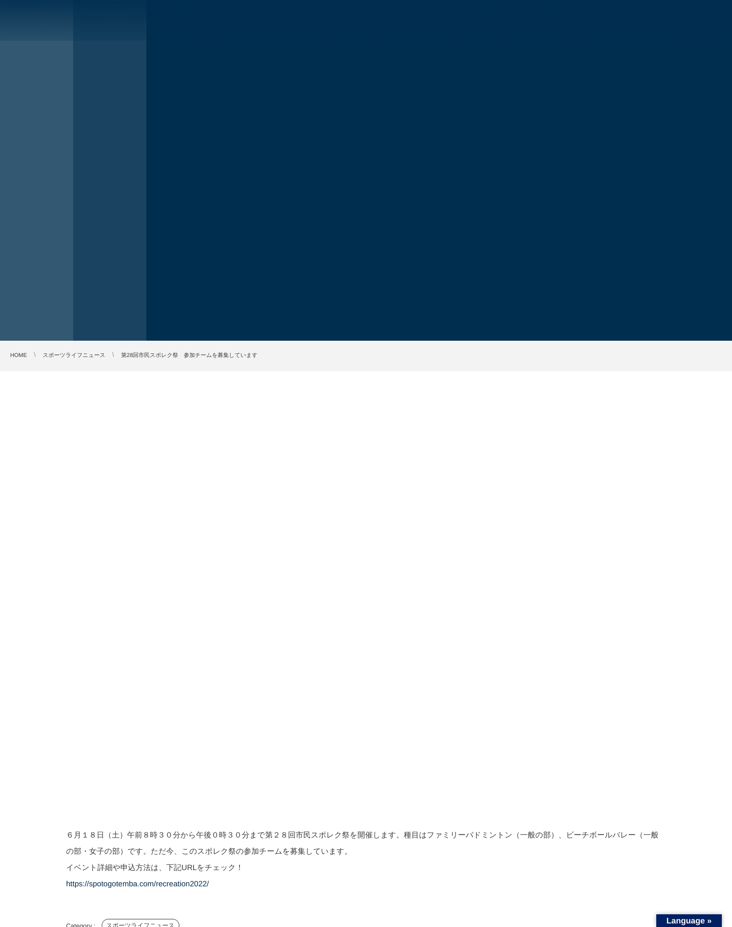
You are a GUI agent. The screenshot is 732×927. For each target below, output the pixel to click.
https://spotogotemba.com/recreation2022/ (137, 884)
